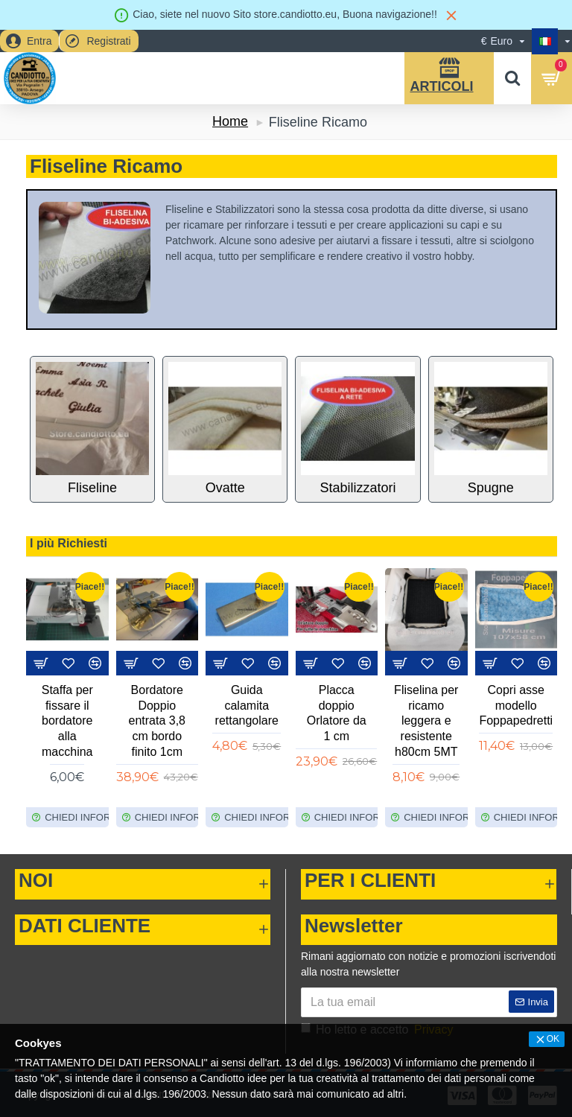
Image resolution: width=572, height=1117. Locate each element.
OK (553, 1039)
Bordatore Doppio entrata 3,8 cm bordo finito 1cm (157, 721)
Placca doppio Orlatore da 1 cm (336, 713)
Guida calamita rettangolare (247, 706)
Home (230, 121)
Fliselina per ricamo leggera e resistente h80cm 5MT (426, 721)
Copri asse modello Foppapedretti (516, 706)
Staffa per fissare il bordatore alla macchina (67, 721)
